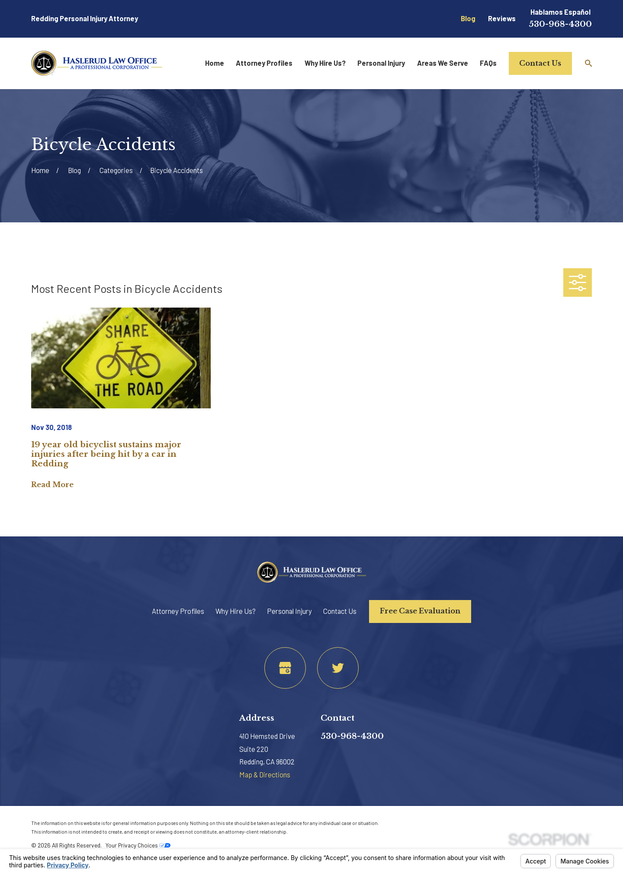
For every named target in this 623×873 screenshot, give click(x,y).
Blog (468, 18)
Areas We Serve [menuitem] (442, 63)
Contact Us (540, 63)
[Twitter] (338, 668)
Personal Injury (289, 611)
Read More (52, 484)
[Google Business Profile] (285, 668)
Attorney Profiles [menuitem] (264, 63)
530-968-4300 (560, 24)
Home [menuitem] (214, 63)
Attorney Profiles (178, 611)
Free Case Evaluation (420, 611)
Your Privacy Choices (138, 845)
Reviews (502, 18)
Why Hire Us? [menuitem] (325, 63)
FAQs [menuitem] (488, 63)
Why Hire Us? (235, 611)
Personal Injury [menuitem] (381, 63)
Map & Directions (264, 774)
